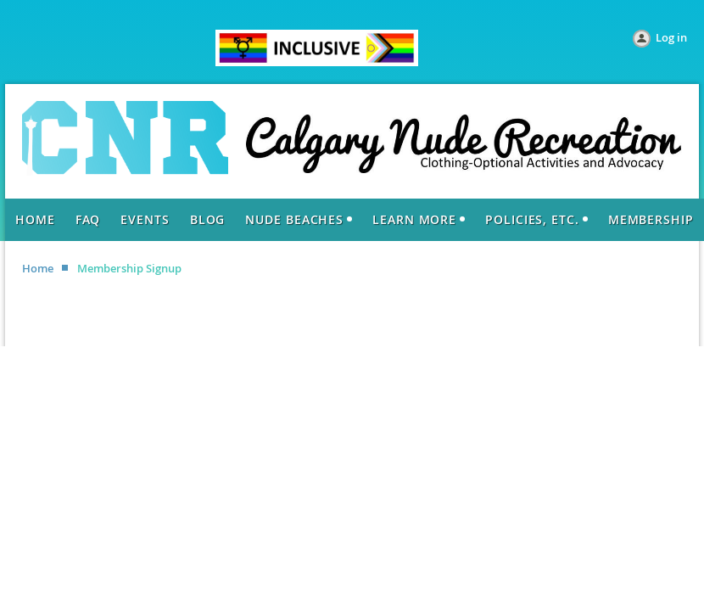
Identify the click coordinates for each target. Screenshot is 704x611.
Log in (671, 37)
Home (37, 268)
